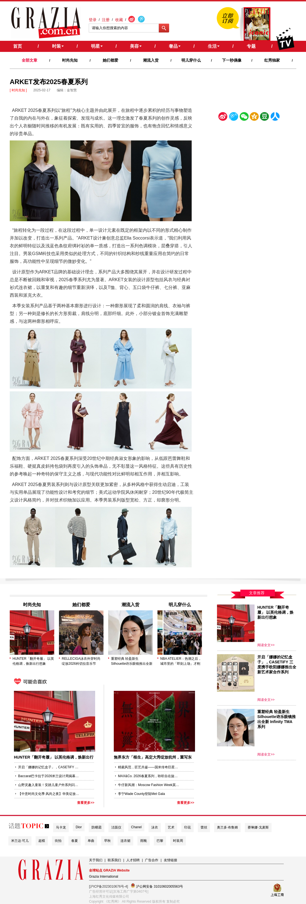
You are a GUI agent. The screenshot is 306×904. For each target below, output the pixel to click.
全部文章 (29, 60)
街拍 (58, 841)
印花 (187, 827)
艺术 (171, 827)
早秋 (107, 841)
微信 (244, 117)
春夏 (74, 841)
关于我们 (95, 860)
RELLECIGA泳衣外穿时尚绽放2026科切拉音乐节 (81, 661)
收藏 (119, 19)
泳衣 (154, 827)
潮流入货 (151, 60)
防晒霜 (97, 827)
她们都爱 (110, 60)
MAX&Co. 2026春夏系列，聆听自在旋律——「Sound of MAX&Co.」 (148, 776)
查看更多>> (85, 803)
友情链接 (170, 860)
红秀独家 (272, 60)
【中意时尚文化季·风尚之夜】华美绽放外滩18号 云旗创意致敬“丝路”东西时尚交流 (48, 794)
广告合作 (151, 860)
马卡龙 (61, 827)
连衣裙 (125, 841)
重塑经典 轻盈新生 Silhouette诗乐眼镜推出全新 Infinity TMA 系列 (131, 661)
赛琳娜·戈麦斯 (258, 827)
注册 (106, 19)
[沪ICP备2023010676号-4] (108, 886)
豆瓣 (264, 117)
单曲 (91, 841)
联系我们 (114, 860)
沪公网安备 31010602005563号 (157, 885)
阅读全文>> (266, 645)
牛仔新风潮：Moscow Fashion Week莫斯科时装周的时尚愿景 (148, 785)
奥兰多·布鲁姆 (227, 827)
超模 (41, 841)
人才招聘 (133, 860)
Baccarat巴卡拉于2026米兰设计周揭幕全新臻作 (48, 776)
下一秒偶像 (231, 60)
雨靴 (143, 841)
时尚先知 (70, 60)
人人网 (275, 117)
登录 (93, 19)
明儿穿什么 (191, 60)
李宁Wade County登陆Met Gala (141, 794)
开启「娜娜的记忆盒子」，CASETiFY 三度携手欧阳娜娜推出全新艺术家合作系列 (48, 767)
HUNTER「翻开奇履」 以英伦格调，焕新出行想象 (33, 661)
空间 (254, 117)
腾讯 (233, 117)
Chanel (136, 827)
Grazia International (103, 876)
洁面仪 (116, 827)
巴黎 (160, 841)
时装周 (178, 841)
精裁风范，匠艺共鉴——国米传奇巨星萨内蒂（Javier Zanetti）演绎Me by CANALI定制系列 (148, 767)
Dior (79, 827)
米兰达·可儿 (20, 841)
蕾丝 (204, 827)
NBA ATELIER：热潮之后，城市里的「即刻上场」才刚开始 (180, 661)
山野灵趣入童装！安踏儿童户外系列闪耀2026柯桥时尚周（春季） (48, 785)
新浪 (223, 117)
